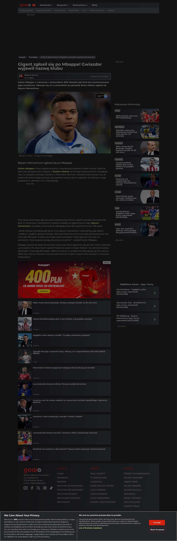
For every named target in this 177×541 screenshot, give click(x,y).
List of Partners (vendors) (90, 528)
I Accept (157, 522)
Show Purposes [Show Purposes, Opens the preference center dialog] (157, 529)
